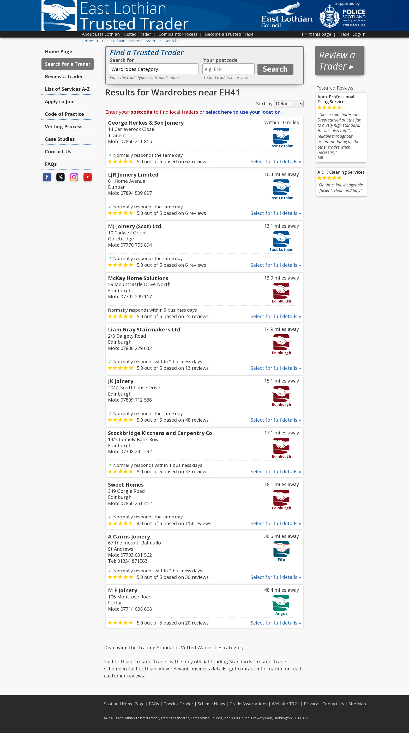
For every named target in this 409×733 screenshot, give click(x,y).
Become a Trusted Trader (230, 34)
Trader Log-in (351, 34)
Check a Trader (178, 704)
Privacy (311, 704)
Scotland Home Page (124, 704)
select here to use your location (243, 112)
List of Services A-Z (67, 89)
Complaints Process (178, 34)
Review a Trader (64, 76)
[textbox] (154, 69)
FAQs (51, 164)
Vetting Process (63, 126)
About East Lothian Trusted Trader (116, 34)
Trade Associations (248, 704)
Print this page (316, 34)
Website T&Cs (285, 704)
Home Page (58, 51)
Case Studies (60, 139)
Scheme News (211, 704)
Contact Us (58, 151)
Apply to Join (60, 101)
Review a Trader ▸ (337, 60)
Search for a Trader (68, 64)
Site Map (357, 704)
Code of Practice (64, 114)
